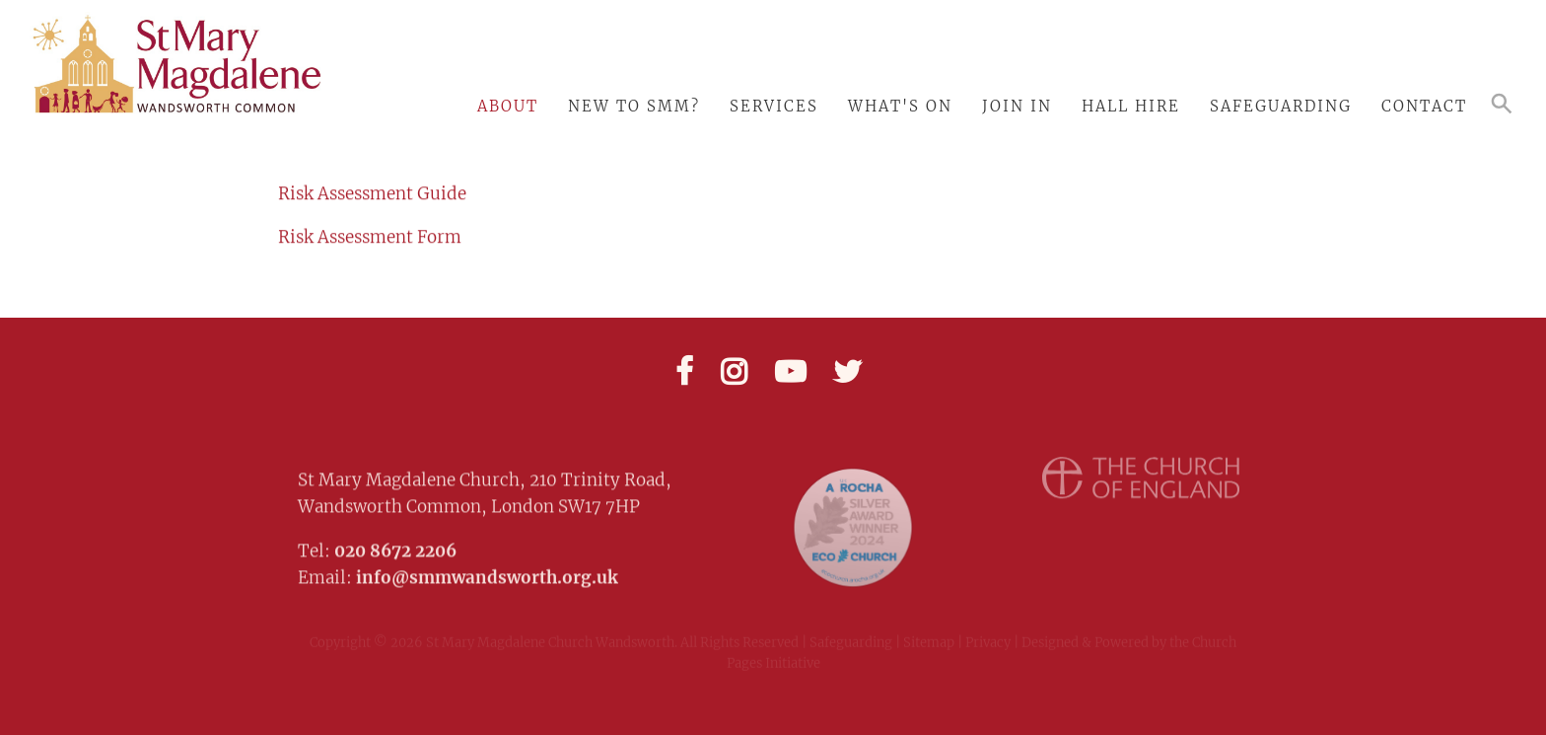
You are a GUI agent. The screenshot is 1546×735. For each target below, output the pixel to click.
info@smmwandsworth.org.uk (487, 571)
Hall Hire (1131, 106)
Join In (1017, 106)
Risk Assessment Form (369, 236)
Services (774, 106)
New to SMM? (634, 106)
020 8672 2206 (395, 544)
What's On (900, 106)
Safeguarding (1281, 106)
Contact (1424, 106)
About (507, 106)
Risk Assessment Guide (372, 192)
